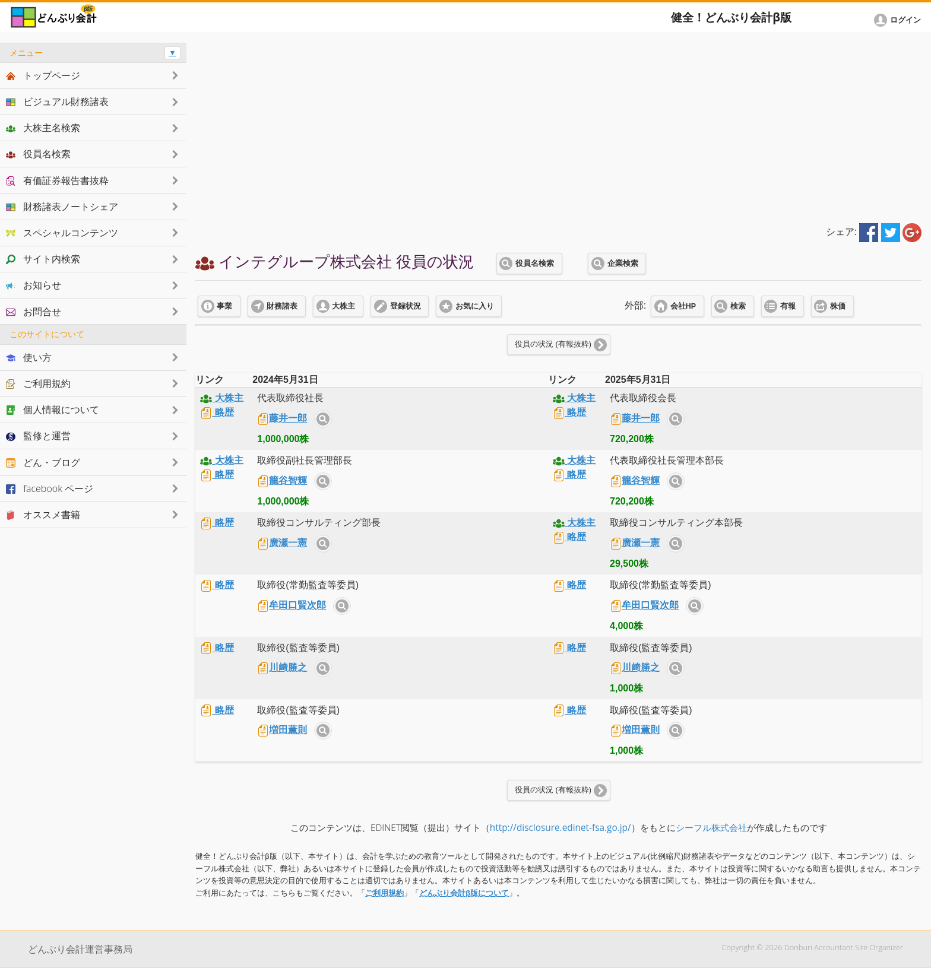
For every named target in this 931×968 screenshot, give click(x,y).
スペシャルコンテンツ (62, 232)
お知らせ (33, 284)
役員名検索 (534, 263)
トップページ (43, 75)
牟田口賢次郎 (291, 605)
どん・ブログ (43, 462)
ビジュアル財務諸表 (57, 101)
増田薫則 (282, 730)
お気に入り (474, 306)
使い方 (29, 357)
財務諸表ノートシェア (62, 206)
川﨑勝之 (282, 667)
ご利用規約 (384, 892)
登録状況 (405, 306)
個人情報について (52, 409)
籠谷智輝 (282, 480)
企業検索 (622, 263)
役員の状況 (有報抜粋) (553, 344)
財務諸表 (282, 306)
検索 (738, 306)
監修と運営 (38, 435)
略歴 (216, 412)
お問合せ (33, 311)
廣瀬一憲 (282, 543)
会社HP (683, 306)
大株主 (343, 306)
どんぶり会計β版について (464, 892)
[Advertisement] (558, 126)
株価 (838, 306)
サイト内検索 (323, 419)
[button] (899, 20)
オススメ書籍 (43, 514)
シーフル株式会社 (711, 827)
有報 (788, 306)
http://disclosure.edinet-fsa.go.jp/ (560, 827)
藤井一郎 (282, 418)
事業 (224, 306)
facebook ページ (49, 488)
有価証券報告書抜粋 (57, 180)
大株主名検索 (43, 127)
